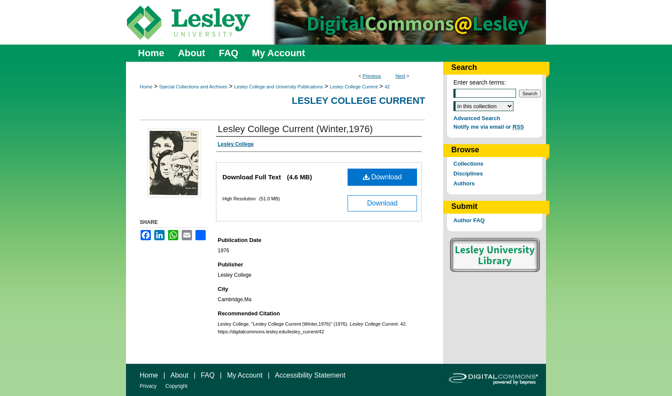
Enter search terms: (479, 82)
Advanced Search (476, 118)
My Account (245, 375)
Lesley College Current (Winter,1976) (295, 129)
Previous (372, 76)
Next (400, 76)
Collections (468, 163)
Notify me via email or (488, 127)
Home (146, 86)
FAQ (208, 375)
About (180, 375)
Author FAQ (469, 220)
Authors (464, 183)
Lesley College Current (354, 86)
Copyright (176, 386)
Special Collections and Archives (193, 86)
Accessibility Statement (310, 375)
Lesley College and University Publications (278, 86)
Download (382, 177)
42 (387, 86)
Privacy (148, 386)
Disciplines (468, 173)
